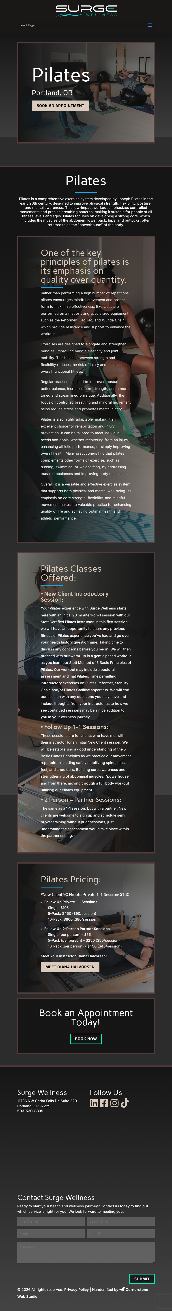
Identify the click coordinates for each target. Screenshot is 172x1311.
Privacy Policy (76, 1289)
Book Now (86, 1038)
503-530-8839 (30, 1111)
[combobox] (92, 1234)
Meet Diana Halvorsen (70, 967)
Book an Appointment (60, 105)
